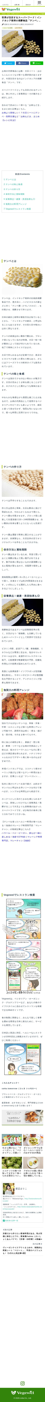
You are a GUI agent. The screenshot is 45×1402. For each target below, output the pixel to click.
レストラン (6, 4)
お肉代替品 (18, 28)
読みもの (28, 4)
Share (24, 63)
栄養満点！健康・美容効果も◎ (19, 199)
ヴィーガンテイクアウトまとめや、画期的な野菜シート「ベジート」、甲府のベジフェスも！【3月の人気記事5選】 (22, 1250)
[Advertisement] (22, 148)
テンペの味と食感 (13, 184)
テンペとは (10, 179)
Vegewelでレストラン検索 (17, 209)
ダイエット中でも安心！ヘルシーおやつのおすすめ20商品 (33, 1150)
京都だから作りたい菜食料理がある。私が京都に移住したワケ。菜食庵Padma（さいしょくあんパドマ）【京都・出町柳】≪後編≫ (22, 1236)
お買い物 (17, 4)
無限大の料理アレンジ (15, 204)
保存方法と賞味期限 (14, 194)
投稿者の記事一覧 (11, 1220)
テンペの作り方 (12, 189)
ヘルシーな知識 (7, 28)
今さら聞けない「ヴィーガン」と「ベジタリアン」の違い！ (11, 1150)
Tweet (9, 63)
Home (4, 14)
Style (8, 14)
